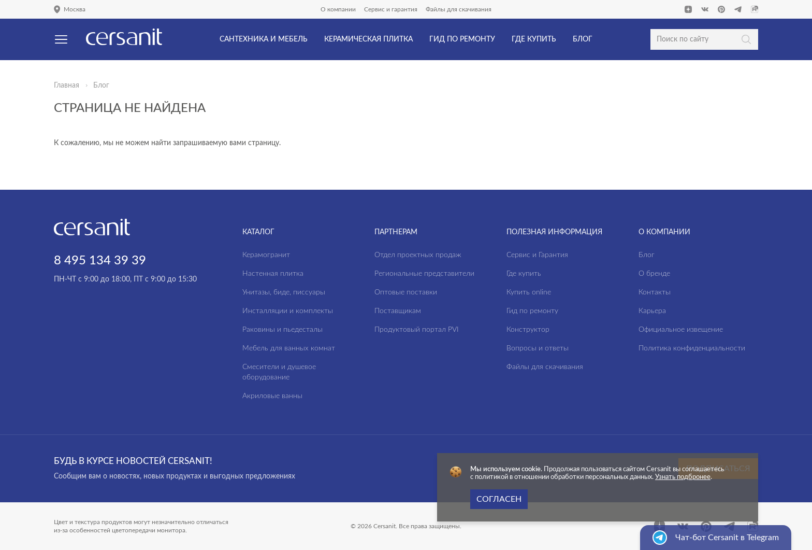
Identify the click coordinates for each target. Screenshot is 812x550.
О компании (338, 9)
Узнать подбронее (683, 477)
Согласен (498, 499)
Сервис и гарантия (390, 9)
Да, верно (51, 64)
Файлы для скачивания (458, 9)
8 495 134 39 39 (100, 261)
